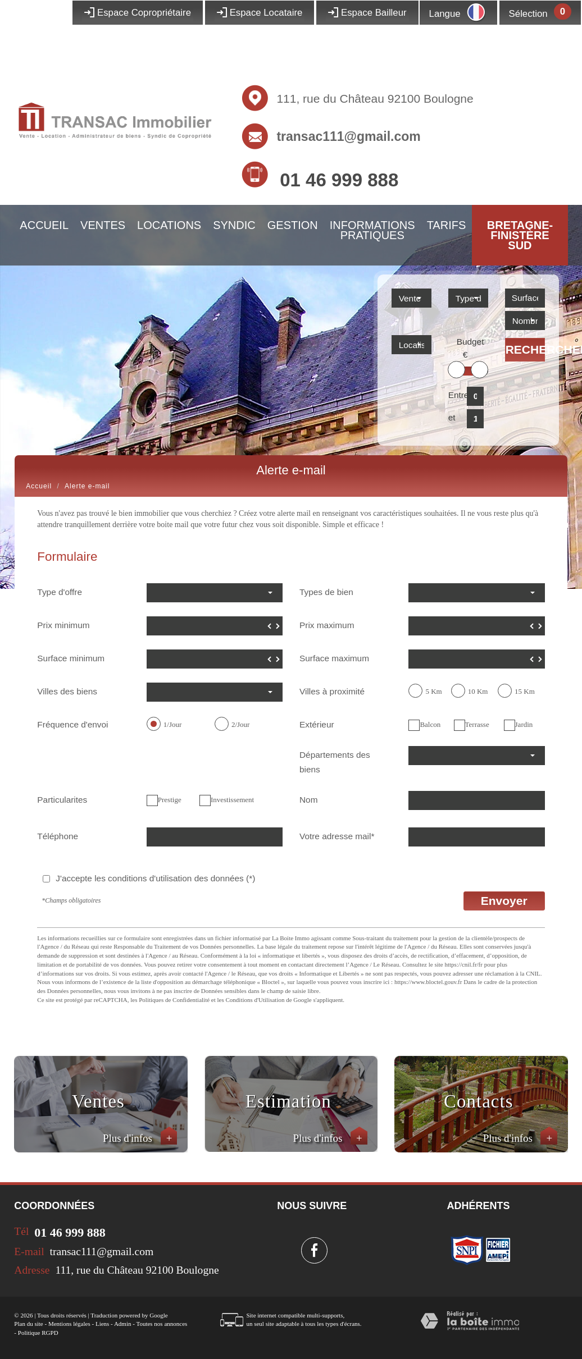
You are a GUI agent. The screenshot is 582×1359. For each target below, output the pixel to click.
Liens (102, 1323)
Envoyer (504, 900)
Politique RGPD (38, 1332)
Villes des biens (67, 691)
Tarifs (446, 225)
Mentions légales (69, 1323)
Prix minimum (63, 625)
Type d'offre (59, 592)
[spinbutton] (215, 625)
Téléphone (57, 836)
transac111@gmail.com (348, 136)
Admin (122, 1323)
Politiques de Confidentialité (174, 999)
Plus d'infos (140, 1138)
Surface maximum (334, 658)
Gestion (292, 225)
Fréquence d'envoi (72, 724)
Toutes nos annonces (161, 1323)
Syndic (234, 225)
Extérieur (316, 724)
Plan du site (28, 1323)
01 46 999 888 (339, 180)
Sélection (528, 13)
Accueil (44, 225)
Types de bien (326, 592)
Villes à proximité (332, 691)
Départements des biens (334, 762)
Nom (308, 799)
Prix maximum (326, 625)
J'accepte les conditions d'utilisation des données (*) (155, 878)
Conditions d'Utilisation (255, 999)
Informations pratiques (372, 230)
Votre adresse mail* (336, 836)
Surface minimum (70, 658)
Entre (455, 395)
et (452, 417)
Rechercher (525, 349)
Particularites (62, 799)
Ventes (102, 225)
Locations (169, 225)
